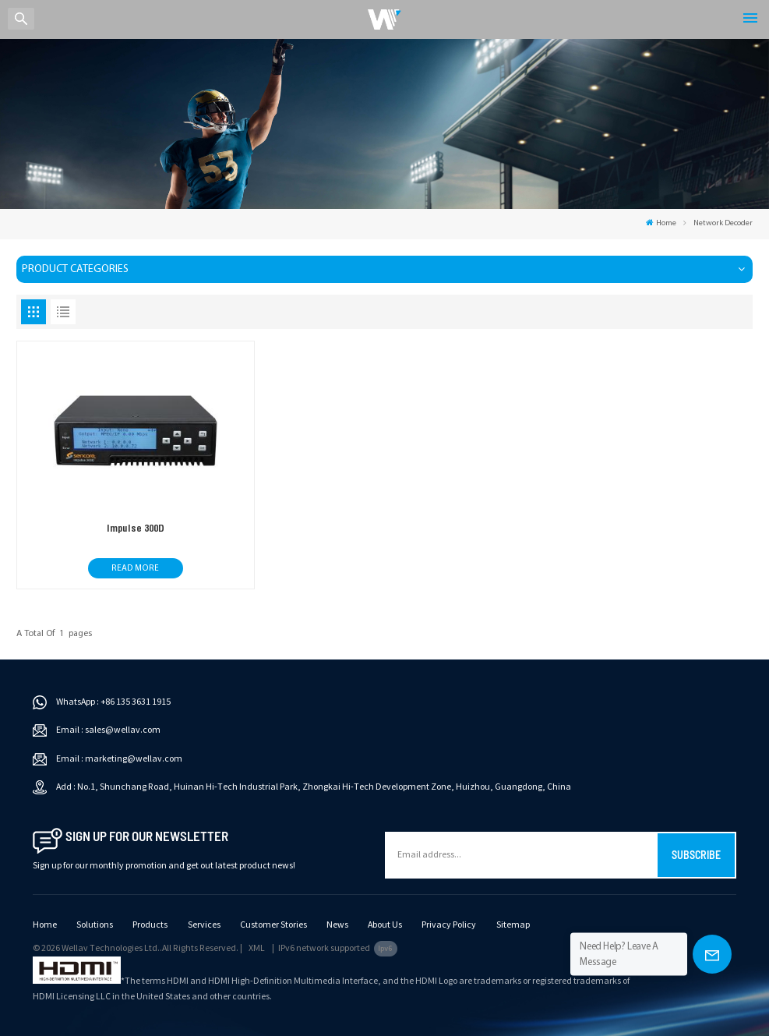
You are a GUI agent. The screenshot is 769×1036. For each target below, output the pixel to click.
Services (204, 925)
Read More (135, 568)
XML (257, 948)
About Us (385, 925)
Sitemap (513, 925)
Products (150, 925)
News (337, 925)
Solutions (94, 925)
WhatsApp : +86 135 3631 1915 (113, 702)
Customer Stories (273, 925)
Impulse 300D (135, 528)
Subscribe (696, 854)
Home (661, 223)
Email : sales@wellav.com (108, 730)
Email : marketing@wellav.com (119, 759)
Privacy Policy (449, 925)
